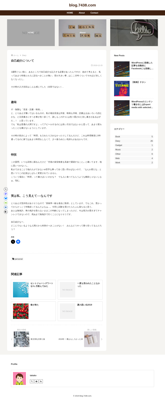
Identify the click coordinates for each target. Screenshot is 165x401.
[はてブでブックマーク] (6, 207)
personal (17, 259)
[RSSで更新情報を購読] (41, 381)
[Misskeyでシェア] (6, 203)
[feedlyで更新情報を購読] (36, 381)
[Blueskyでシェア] (6, 198)
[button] (6, 212)
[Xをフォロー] (32, 381)
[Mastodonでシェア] (6, 194)
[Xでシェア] (6, 189)
